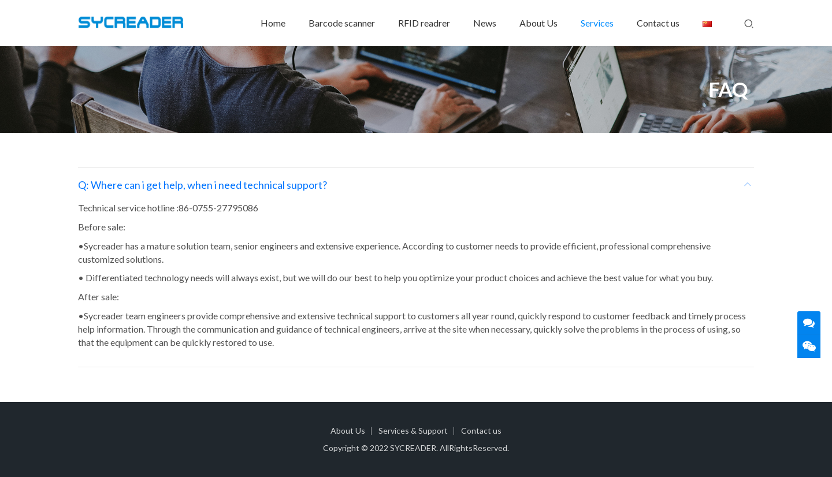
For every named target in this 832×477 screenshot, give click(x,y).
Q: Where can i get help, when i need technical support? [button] (416, 185)
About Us (538, 22)
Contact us (658, 22)
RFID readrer (424, 22)
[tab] (416, 185)
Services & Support (413, 430)
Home (273, 22)
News (484, 22)
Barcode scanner (342, 22)
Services (597, 22)
